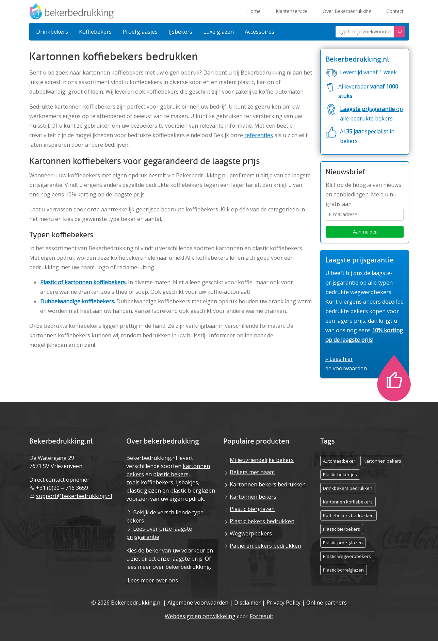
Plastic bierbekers (341, 529)
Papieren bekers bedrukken (265, 545)
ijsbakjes (187, 482)
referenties (258, 135)
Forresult (261, 616)
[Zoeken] (399, 32)
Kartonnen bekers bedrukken (268, 484)
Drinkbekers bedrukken (347, 488)
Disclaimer (247, 602)
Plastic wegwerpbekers (347, 556)
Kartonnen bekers (253, 496)
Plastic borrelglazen (343, 570)
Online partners (326, 602)
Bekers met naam (252, 472)
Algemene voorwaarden (197, 602)
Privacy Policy (283, 602)
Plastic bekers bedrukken (262, 521)
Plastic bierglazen (252, 509)
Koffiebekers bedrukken (348, 515)
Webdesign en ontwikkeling (200, 616)
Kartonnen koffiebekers (348, 502)
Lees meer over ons (152, 580)
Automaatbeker (339, 461)
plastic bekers (171, 474)
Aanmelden (365, 231)
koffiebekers (157, 482)
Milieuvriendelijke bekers (262, 460)
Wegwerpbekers (251, 533)
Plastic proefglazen (343, 543)
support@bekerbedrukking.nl (74, 496)
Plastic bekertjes (340, 474)
